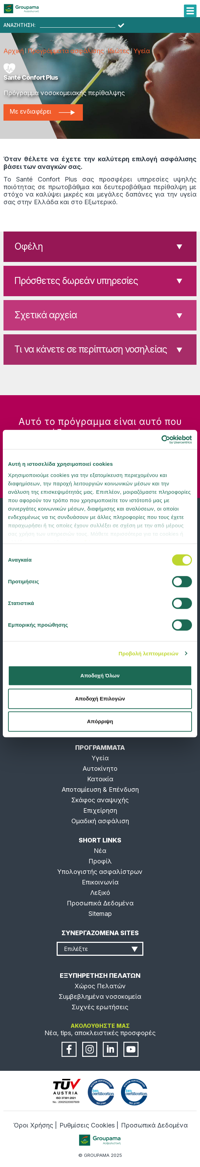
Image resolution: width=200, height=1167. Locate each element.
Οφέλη (28, 246)
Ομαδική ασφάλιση (100, 821)
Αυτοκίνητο (100, 768)
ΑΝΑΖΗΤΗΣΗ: (19, 25)
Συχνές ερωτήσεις (100, 1007)
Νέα (100, 850)
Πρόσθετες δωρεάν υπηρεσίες (76, 280)
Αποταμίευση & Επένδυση (100, 789)
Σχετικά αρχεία (45, 314)
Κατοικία (100, 779)
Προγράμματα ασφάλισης (65, 51)
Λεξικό (100, 892)
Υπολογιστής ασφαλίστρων (100, 871)
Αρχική (13, 51)
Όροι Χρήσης (33, 1125)
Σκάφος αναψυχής (100, 800)
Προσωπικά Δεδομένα (100, 903)
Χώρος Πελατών (100, 986)
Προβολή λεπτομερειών (149, 653)
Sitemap (100, 913)
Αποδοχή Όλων (100, 675)
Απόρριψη (100, 721)
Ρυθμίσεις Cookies (87, 1125)
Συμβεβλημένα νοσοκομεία (100, 996)
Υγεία (142, 51)
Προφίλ (100, 861)
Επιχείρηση (100, 810)
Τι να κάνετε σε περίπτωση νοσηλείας (90, 349)
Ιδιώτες (118, 51)
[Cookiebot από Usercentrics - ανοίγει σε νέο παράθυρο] (161, 439)
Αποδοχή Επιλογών (100, 699)
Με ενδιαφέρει (42, 111)
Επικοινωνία (100, 882)
